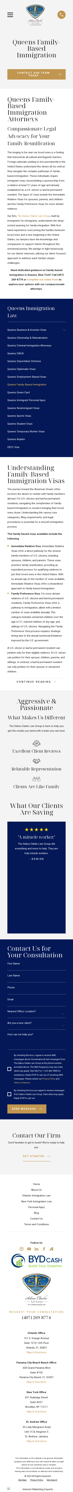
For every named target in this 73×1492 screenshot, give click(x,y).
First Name (13, 963)
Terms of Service (22, 1082)
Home (36, 1184)
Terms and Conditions (36, 1224)
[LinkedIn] (36, 1249)
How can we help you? (20, 1034)
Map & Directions (36, 1352)
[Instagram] (21, 1249)
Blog (36, 1212)
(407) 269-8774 (36, 1317)
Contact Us (36, 1218)
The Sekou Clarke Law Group (33, 216)
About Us (36, 1189)
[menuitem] (34, 330)
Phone (11, 987)
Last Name (13, 975)
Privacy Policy (48, 1078)
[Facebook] (44, 1249)
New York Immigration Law (36, 1201)
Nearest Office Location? (21, 1011)
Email (10, 999)
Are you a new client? (19, 1023)
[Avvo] (51, 1249)
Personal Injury (36, 1207)
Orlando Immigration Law (36, 1195)
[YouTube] (29, 1249)
